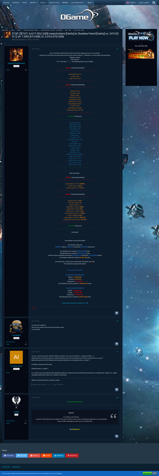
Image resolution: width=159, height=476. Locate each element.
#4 (117, 397)
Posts (8, 70)
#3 (117, 352)
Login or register (144, 2)
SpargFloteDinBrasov (20, 39)
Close (154, 473)
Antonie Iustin (50, 384)
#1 (117, 49)
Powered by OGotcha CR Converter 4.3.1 (74, 303)
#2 (117, 321)
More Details (147, 473)
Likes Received (10, 342)
